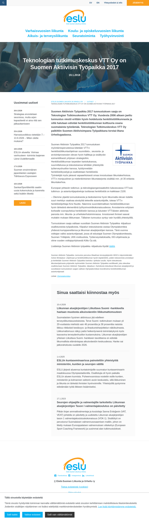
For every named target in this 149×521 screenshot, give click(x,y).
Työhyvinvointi (112, 36)
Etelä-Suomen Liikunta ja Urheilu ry (67, 102)
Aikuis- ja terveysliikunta (47, 36)
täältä (112, 246)
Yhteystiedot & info (113, 3)
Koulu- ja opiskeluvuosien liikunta (96, 31)
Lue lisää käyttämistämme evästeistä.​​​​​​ (117, 506)
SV (90, 3)
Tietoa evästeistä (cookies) (74, 487)
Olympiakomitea (63, 276)
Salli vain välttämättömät (59, 514)
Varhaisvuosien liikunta (44, 31)
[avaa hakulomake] (3, 3)
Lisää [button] (23, 203)
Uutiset (90, 102)
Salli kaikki (12, 514)
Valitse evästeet (32, 514)
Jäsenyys (138, 3)
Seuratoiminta (83, 36)
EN (98, 3)
